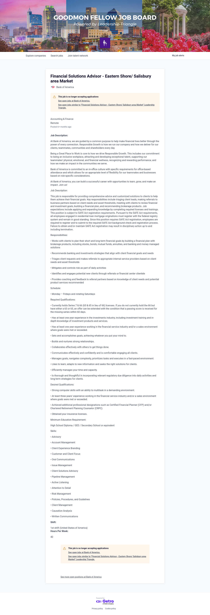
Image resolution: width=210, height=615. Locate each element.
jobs (57, 55)
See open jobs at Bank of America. (74, 101)
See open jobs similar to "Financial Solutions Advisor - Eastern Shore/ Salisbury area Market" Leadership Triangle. (106, 106)
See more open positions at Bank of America (81, 577)
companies (36, 55)
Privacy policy (97, 609)
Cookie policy (110, 609)
